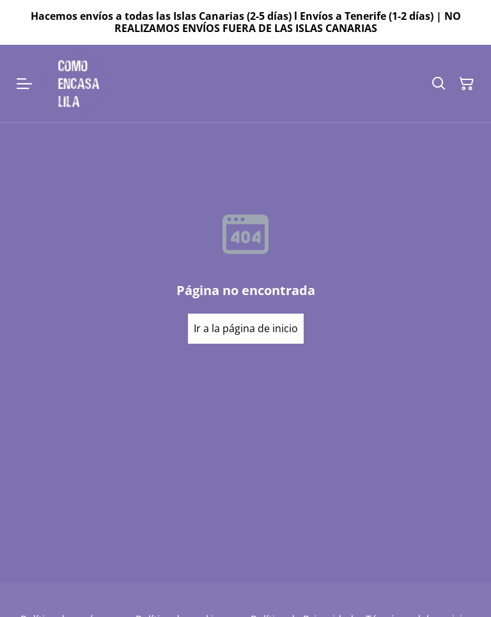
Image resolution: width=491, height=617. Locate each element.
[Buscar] (439, 84)
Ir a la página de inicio (246, 328)
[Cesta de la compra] (467, 84)
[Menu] (24, 83)
